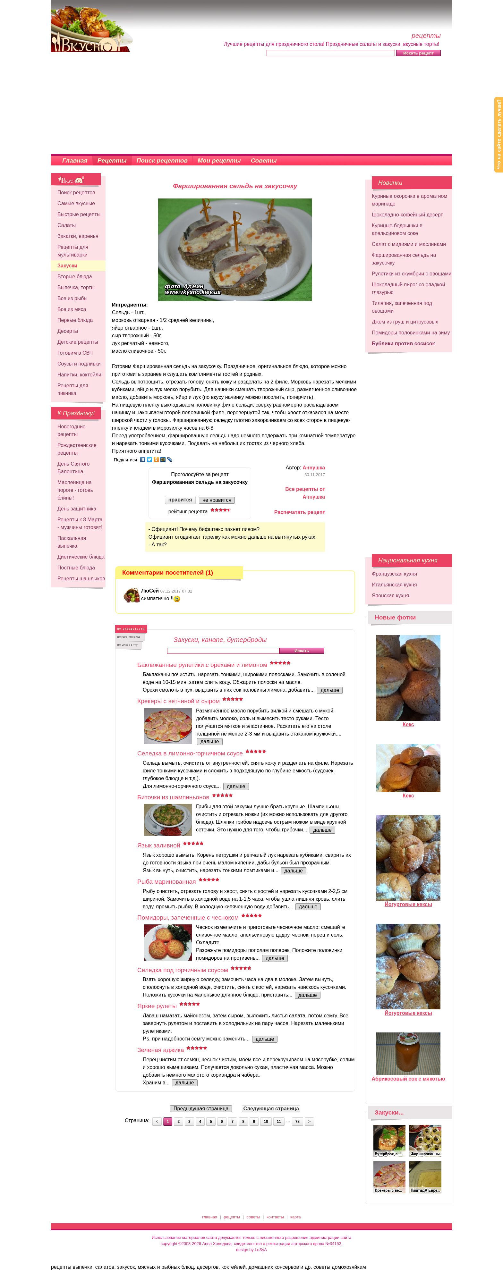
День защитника (76, 508)
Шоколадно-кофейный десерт (407, 214)
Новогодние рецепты (71, 430)
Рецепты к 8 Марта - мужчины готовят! (80, 523)
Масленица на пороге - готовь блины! (75, 490)
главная (209, 1217)
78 (297, 1121)
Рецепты (112, 160)
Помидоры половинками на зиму (411, 332)
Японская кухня (390, 595)
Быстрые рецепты (78, 214)
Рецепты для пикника (72, 389)
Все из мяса (71, 309)
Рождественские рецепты (77, 449)
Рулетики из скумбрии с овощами (411, 273)
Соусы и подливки (79, 363)
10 (266, 1121)
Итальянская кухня (394, 584)
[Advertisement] (251, 106)
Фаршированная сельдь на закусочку (404, 258)
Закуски (67, 265)
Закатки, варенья (77, 236)
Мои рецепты (219, 160)
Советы (264, 160)
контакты (275, 1217)
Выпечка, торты (76, 287)
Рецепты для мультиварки (72, 250)
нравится (180, 499)
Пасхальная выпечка (71, 542)
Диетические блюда (81, 557)
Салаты (66, 225)
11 (279, 1121)
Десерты (67, 331)
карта (295, 1217)
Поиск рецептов (162, 160)
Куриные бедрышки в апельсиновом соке (397, 229)
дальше (329, 690)
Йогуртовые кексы (408, 901)
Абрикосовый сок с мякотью (408, 1076)
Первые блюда (75, 320)
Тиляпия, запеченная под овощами (402, 307)
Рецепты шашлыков (81, 578)
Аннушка (314, 467)
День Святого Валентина (73, 467)
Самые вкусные (76, 203)
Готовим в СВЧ (75, 353)
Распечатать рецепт (299, 512)
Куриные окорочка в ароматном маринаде (409, 199)
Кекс (408, 721)
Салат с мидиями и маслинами (409, 244)
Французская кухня (394, 574)
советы (253, 1217)
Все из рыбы (72, 298)
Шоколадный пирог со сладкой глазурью (408, 288)
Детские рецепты (77, 342)
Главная (75, 160)
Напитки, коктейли (79, 374)
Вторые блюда (74, 276)
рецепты (232, 1217)
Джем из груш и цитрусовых (405, 321)
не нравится (216, 500)
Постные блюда (76, 567)
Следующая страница (271, 1108)
